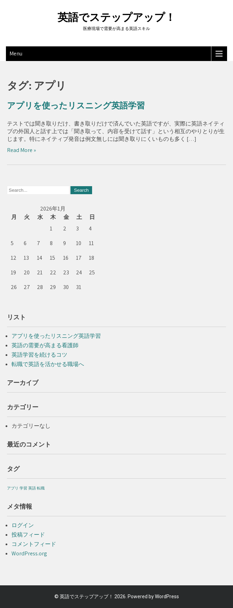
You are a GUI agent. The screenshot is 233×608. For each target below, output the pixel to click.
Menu (15, 53)
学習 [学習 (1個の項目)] (23, 488)
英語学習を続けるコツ (39, 354)
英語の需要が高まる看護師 (45, 345)
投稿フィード (28, 534)
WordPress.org (29, 553)
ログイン (23, 525)
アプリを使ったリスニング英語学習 (76, 106)
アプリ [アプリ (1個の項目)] (12, 488)
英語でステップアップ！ (116, 17)
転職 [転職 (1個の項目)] (41, 488)
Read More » (21, 150)
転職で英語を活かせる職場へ (48, 364)
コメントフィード (34, 544)
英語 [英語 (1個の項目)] (32, 488)
